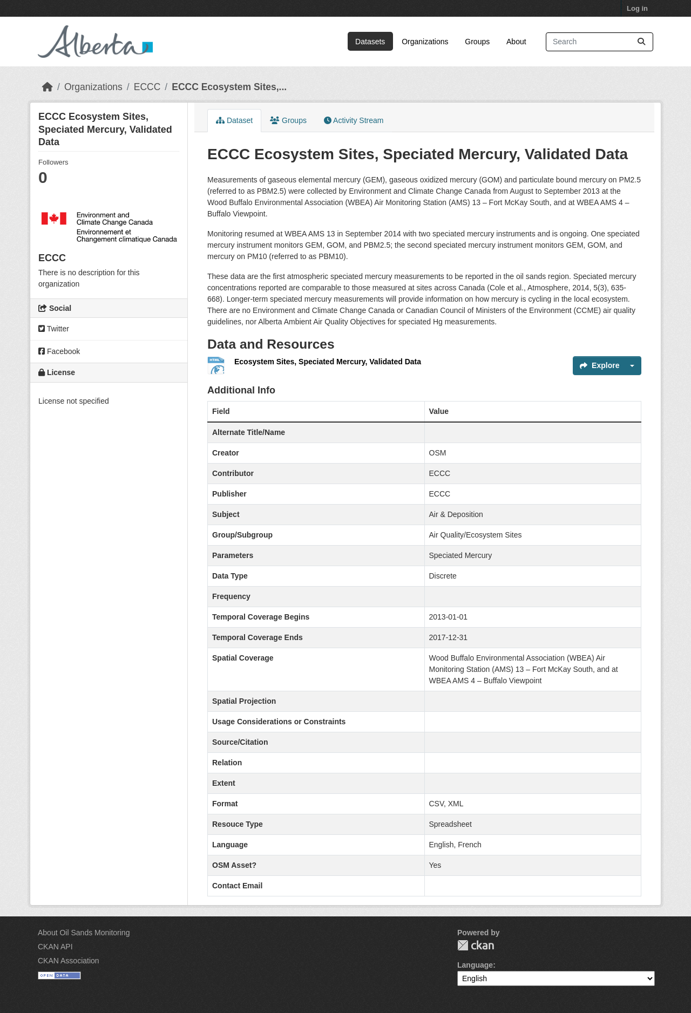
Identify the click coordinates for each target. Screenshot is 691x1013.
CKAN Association (68, 960)
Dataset (234, 120)
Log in (637, 8)
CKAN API (55, 946)
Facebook (59, 351)
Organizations (425, 41)
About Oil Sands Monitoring (84, 932)
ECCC (147, 86)
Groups (477, 41)
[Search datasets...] (599, 41)
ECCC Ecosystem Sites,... (229, 86)
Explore (599, 365)
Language (475, 965)
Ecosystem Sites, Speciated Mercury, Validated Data (327, 361)
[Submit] (641, 41)
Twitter (53, 328)
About (516, 41)
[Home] (47, 86)
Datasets (370, 41)
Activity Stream (353, 120)
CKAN (475, 945)
